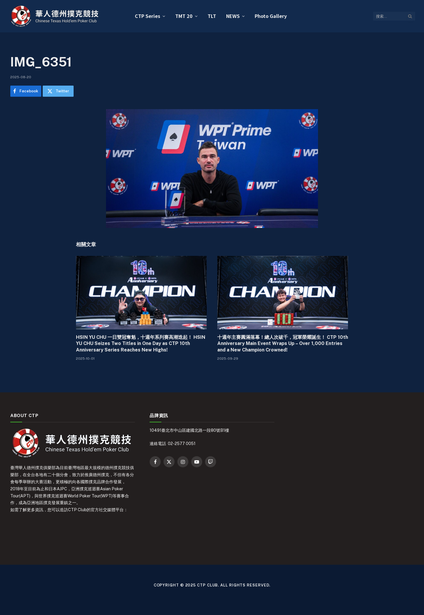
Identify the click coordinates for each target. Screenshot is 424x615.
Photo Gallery (271, 15)
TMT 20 (184, 15)
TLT (212, 15)
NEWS (233, 15)
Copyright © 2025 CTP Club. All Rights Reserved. (212, 585)
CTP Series (147, 15)
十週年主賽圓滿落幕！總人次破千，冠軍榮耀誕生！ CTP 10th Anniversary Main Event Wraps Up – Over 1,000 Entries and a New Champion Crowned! (282, 343)
